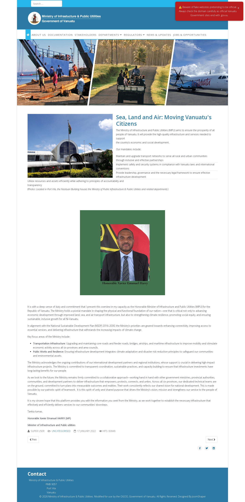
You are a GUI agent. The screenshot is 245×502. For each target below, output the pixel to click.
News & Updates (159, 34)
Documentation (60, 34)
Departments (109, 34)
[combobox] (46, 3)
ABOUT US (39, 34)
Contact (33, 45)
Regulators (133, 34)
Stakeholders (85, 34)
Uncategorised (61, 431)
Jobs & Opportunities (189, 34)
